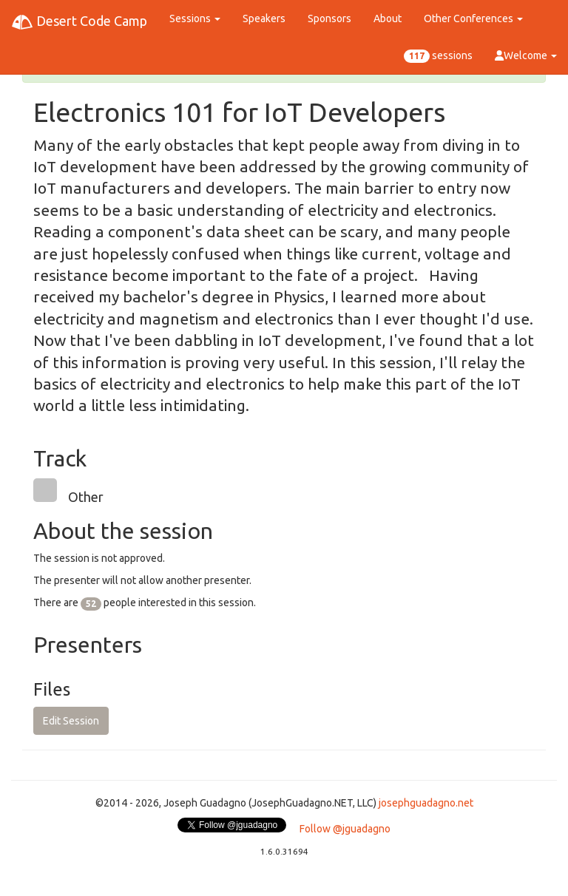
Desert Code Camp (79, 22)
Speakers (264, 18)
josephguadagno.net (426, 803)
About (387, 18)
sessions (438, 56)
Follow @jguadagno (345, 829)
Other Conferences (473, 18)
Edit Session (71, 721)
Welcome (526, 55)
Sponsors (329, 18)
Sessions (194, 18)
